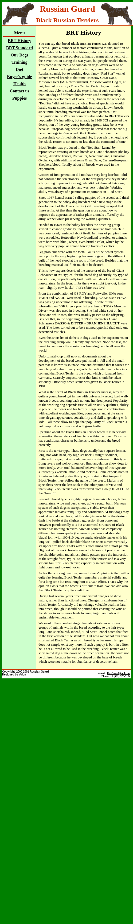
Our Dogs (19, 55)
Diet (19, 69)
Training (19, 62)
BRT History (19, 40)
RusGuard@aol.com (118, 673)
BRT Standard (19, 48)
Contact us (19, 91)
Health (19, 84)
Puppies (19, 98)
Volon (22, 674)
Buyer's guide (19, 76)
